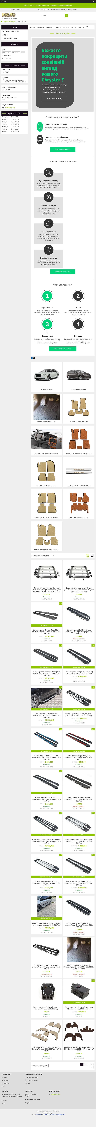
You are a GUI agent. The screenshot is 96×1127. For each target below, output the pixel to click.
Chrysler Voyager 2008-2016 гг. (79, 485)
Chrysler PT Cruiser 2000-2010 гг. (78, 453)
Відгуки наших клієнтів (62, 149)
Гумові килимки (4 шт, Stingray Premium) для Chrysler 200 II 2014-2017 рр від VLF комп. (79, 966)
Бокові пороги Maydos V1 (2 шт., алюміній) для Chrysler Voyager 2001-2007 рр (79, 799)
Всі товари (4, 1080)
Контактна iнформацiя (62, 271)
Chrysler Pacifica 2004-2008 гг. (46, 517)
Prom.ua (57, 1110)
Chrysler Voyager (79, 389)
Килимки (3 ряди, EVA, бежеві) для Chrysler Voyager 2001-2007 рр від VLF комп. (46, 1048)
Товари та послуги (9, 21)
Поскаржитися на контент (42, 1114)
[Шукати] (66, 15)
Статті (3, 1086)
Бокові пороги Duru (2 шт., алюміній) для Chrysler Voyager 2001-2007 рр (79, 672)
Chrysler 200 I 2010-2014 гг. (47, 485)
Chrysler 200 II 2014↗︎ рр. (46, 421)
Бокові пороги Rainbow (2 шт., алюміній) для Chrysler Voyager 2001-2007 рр (46, 882)
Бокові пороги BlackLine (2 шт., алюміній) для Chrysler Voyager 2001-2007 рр (79, 631)
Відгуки (73, 27)
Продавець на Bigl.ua (48, 1112)
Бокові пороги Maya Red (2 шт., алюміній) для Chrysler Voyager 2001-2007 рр (79, 757)
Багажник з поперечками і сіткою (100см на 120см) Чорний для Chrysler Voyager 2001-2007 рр (79, 589)
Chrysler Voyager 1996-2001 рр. (46, 453)
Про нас (81, 27)
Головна (32, 27)
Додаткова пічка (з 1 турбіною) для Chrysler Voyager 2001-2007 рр (46, 1007)
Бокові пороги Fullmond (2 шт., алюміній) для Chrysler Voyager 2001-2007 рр (46, 715)
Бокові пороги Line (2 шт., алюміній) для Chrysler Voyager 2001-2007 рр (78, 714)
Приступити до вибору (54, 98)
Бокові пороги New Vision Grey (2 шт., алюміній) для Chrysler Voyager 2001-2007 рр (79, 840)
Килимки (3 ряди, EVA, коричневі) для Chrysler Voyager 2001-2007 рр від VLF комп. (79, 1048)
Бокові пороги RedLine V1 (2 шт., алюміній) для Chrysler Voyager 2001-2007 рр (79, 882)
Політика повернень (31, 1077)
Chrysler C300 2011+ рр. (79, 421)
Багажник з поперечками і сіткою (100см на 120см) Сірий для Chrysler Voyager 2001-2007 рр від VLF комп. (46, 589)
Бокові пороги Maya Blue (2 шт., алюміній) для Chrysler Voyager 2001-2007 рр (46, 757)
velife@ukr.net (10, 107)
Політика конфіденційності (57, 1114)
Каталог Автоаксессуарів (11, 31)
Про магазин (5, 1083)
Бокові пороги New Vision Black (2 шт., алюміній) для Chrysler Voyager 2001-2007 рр (46, 840)
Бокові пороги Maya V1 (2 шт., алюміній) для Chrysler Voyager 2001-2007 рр (46, 799)
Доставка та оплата (53, 27)
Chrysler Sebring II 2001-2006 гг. (46, 549)
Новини (66, 27)
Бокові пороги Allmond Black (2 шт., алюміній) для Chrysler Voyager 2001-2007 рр (46, 631)
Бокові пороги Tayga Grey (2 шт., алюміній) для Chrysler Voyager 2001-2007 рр (79, 924)
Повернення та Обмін (10, 38)
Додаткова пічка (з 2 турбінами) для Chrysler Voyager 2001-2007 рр (79, 1007)
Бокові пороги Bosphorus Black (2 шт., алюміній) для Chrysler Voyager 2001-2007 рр (46, 673)
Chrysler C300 (46, 389)
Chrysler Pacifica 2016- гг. (79, 517)
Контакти (40, 27)
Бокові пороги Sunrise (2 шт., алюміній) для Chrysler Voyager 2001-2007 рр (46, 924)
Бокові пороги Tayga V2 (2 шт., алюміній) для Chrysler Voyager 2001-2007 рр (46, 966)
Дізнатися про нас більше (62, 348)
